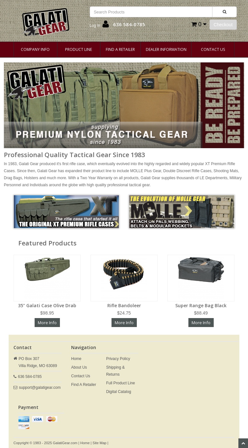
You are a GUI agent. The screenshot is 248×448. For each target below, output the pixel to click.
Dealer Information (166, 49)
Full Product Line (120, 383)
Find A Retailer (120, 49)
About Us (79, 367)
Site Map (99, 443)
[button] (99, 25)
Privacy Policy (118, 358)
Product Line (78, 49)
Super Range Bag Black (201, 305)
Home (76, 358)
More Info (47, 322)
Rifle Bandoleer (124, 305)
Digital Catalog (118, 391)
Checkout (223, 24)
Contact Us (213, 49)
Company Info (35, 49)
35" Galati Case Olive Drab (47, 305)
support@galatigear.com (40, 387)
